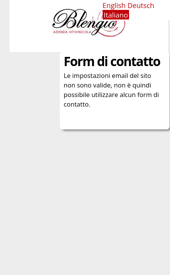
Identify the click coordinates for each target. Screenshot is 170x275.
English (114, 5)
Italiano (116, 14)
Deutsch (140, 5)
